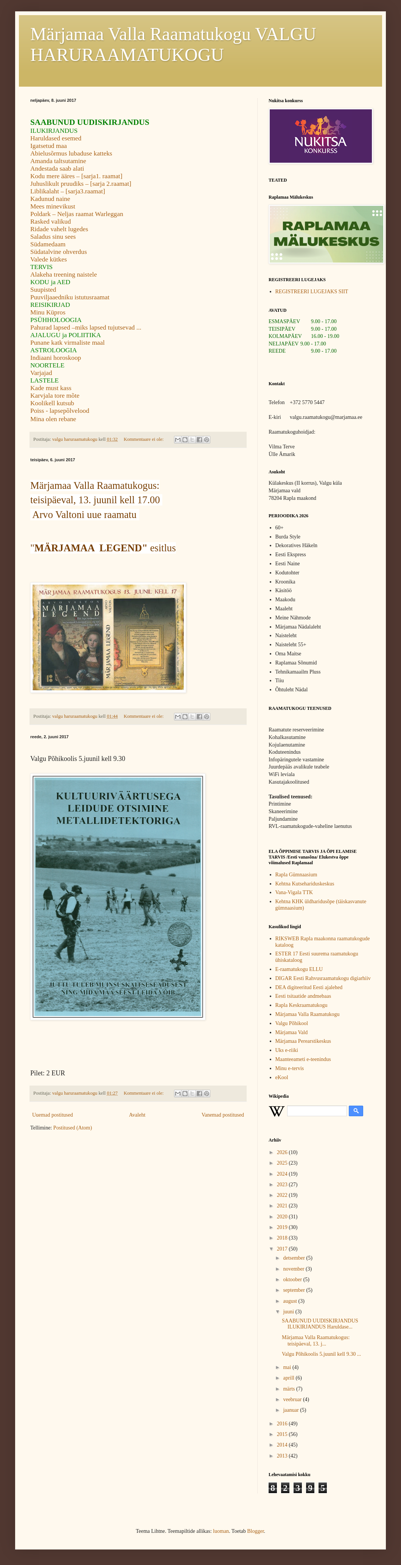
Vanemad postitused (223, 1115)
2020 (283, 1217)
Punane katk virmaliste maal (67, 342)
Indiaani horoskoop (55, 357)
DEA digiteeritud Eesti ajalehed (309, 987)
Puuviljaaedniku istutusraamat (69, 297)
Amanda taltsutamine (58, 161)
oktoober (293, 1279)
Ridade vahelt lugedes (59, 229)
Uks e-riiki (286, 1050)
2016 (283, 1424)
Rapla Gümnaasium (296, 874)
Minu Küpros (47, 312)
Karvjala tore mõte (54, 395)
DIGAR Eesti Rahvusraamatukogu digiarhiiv (323, 978)
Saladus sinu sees (53, 236)
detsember (294, 1258)
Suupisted (43, 289)
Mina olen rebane (53, 419)
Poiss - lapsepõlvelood (59, 410)
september (294, 1290)
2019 (283, 1227)
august (290, 1301)
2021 (283, 1206)
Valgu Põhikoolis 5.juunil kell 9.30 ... (321, 1354)
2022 (283, 1195)
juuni (289, 1312)
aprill (289, 1378)
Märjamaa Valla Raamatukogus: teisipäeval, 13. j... (316, 1341)
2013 (283, 1456)
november (294, 1269)
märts (289, 1389)
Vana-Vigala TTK (294, 892)
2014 (283, 1445)
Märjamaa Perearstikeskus (303, 1041)
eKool (281, 1077)
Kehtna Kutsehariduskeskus (304, 884)
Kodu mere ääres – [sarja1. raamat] (76, 176)
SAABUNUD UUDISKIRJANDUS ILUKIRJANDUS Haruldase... (320, 1324)
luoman (221, 1531)
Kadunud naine (50, 198)
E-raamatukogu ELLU (299, 969)
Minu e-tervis (289, 1068)
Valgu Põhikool (291, 1023)
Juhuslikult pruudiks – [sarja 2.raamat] (80, 183)
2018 (283, 1238)
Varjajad (41, 372)
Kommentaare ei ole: (144, 439)
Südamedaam (47, 244)
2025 (283, 1163)
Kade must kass (50, 388)
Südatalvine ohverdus (58, 251)
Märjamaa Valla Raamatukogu (307, 1014)
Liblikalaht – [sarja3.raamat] (67, 191)
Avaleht (137, 1115)
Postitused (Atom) (72, 1128)
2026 (283, 1152)
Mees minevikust (52, 206)
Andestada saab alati (57, 168)
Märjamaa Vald (291, 1032)
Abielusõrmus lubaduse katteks (71, 153)
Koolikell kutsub (52, 403)
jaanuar (291, 1410)
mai (287, 1367)
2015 (283, 1434)
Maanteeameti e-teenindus (303, 1059)
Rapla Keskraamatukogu (301, 1005)
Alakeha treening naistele (63, 274)
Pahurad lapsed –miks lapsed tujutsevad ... (85, 327)
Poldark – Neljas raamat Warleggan (76, 214)
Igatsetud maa (48, 145)
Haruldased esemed (55, 138)
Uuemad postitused (52, 1115)
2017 (283, 1249)
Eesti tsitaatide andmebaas (303, 996)
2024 (283, 1174)
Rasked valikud (50, 221)
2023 (283, 1184)
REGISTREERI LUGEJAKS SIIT (311, 291)
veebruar (293, 1399)
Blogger (255, 1531)
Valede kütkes (48, 259)
